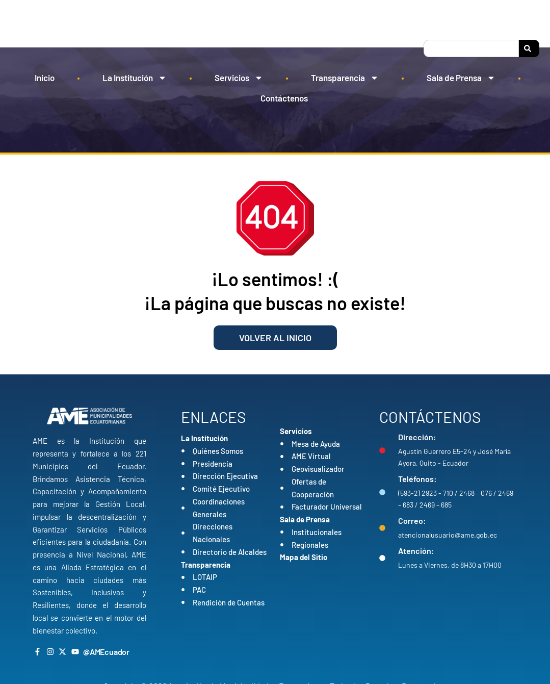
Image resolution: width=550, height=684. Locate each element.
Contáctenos (284, 98)
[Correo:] (382, 528)
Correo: (412, 520)
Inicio (45, 77)
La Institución (134, 77)
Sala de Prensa (461, 77)
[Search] (529, 48)
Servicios (239, 77)
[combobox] (471, 48)
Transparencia (345, 77)
